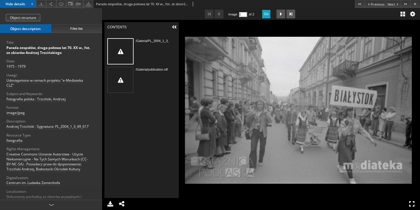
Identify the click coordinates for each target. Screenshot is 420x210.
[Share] (51, 4)
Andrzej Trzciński (20, 126)
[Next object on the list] (393, 4)
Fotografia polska (20, 99)
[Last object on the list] (405, 4)
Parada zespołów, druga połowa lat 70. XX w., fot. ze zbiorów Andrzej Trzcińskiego (48, 50)
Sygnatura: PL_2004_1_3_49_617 (63, 126)
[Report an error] (88, 4)
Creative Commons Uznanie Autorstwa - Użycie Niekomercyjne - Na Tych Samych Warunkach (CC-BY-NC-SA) (47, 159)
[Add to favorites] (61, 4)
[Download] (41, 4)
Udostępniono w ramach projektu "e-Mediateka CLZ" (44, 83)
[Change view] (69, 4)
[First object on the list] (360, 4)
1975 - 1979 (16, 66)
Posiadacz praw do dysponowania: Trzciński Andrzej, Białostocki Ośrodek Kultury (44, 167)
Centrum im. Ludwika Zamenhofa (33, 182)
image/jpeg (15, 112)
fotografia (14, 140)
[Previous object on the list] (375, 4)
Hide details (20, 3)
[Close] (415, 4)
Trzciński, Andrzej (51, 99)
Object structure (23, 17)
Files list (76, 28)
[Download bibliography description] (78, 4)
